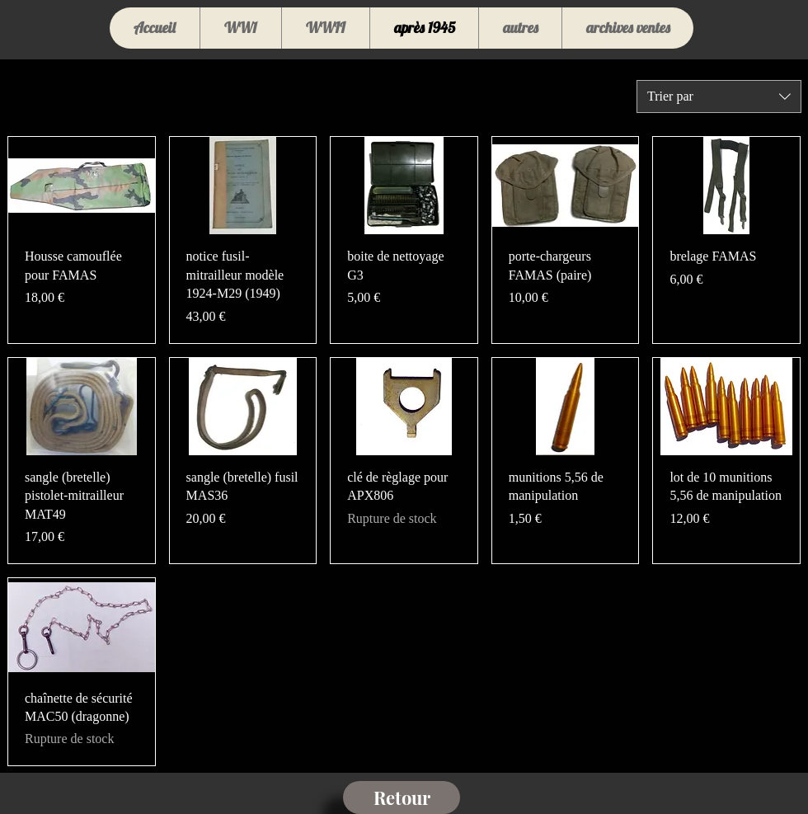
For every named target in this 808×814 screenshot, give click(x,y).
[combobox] (719, 96)
